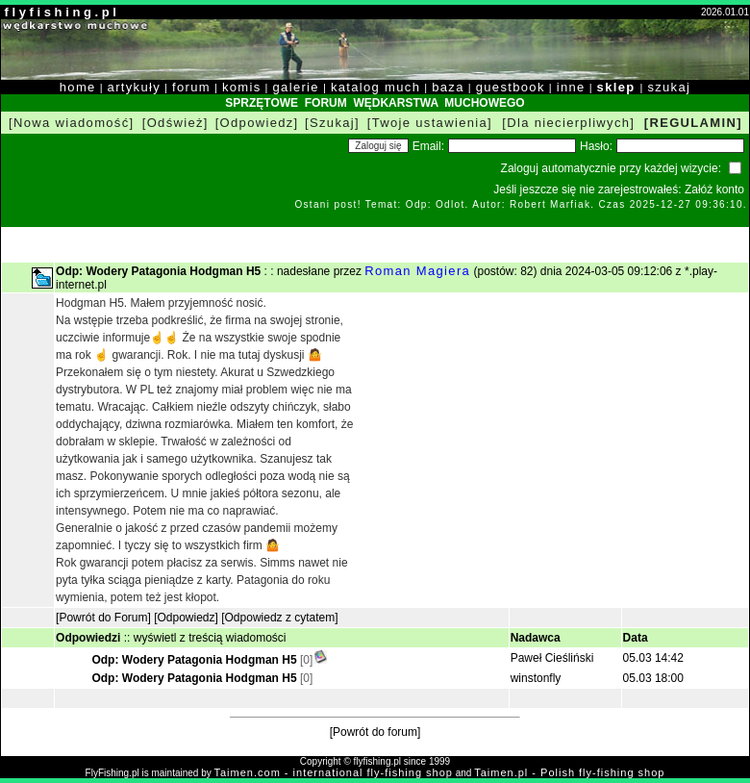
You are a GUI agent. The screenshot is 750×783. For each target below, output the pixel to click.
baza (448, 87)
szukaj (668, 87)
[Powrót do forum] (375, 732)
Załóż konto (714, 189)
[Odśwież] (175, 122)
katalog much (375, 87)
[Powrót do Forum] (103, 617)
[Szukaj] (332, 122)
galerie (296, 87)
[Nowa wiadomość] (71, 122)
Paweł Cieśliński (552, 658)
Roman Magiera (417, 271)
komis (242, 87)
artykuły (134, 87)
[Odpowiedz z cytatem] (279, 617)
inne (571, 87)
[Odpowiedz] (257, 122)
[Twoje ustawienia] (429, 122)
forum (191, 87)
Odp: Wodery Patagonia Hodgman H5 (195, 660)
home (78, 87)
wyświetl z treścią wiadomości (210, 637)
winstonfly (536, 678)
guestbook (510, 87)
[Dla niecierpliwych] (568, 122)
